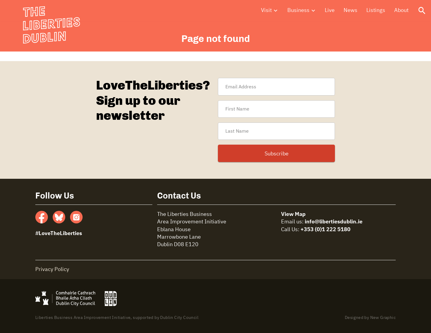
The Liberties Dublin (50, 21)
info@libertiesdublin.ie (333, 222)
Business (298, 11)
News (350, 11)
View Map (293, 214)
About (401, 11)
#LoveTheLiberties (58, 233)
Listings (375, 11)
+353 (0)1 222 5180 (325, 229)
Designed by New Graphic (370, 318)
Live (330, 11)
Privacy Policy (52, 269)
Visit (266, 11)
